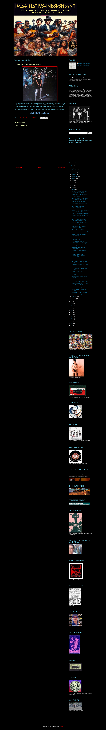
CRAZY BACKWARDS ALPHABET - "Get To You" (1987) (79, 273)
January (74, 298)
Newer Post (18, 167)
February (74, 296)
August (74, 178)
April (73, 187)
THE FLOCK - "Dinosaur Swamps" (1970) (78, 207)
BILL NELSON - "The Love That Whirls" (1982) (79, 195)
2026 (72, 166)
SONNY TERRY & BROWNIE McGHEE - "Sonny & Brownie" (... (80, 203)
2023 (72, 303)
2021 (72, 308)
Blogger (61, 726)
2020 (72, 310)
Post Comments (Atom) (43, 172)
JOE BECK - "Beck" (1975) (78, 259)
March (73, 189)
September (75, 176)
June (73, 183)
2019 (72, 312)
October (74, 174)
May (73, 185)
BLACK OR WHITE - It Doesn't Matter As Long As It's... (79, 192)
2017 (72, 316)
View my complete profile (83, 65)
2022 (72, 306)
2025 (72, 168)
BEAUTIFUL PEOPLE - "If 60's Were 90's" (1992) (79, 293)
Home (40, 167)
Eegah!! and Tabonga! (84, 63)
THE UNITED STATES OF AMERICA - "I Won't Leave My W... (80, 231)
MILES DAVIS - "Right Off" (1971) (80, 287)
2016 (72, 319)
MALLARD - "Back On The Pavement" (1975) (78, 248)
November (74, 172)
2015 (72, 321)
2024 (72, 301)
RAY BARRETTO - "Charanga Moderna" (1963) (79, 227)
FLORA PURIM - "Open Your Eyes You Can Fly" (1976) (80, 210)
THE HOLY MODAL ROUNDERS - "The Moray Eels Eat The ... (80, 199)
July (73, 180)
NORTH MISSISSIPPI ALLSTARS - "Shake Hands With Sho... (80, 265)
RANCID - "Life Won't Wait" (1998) (80, 213)
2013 (72, 325)
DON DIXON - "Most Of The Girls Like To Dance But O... (80, 284)
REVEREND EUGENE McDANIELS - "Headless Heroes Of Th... (78, 255)
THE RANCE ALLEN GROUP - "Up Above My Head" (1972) (79, 220)
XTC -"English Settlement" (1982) (80, 245)
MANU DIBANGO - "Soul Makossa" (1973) (78, 238)
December (74, 170)
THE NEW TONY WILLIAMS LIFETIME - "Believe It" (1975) (80, 280)
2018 (72, 314)
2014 (72, 323)
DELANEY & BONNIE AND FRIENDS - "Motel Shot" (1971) (80, 242)
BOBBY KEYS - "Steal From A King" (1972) (79, 235)
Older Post (61, 167)
